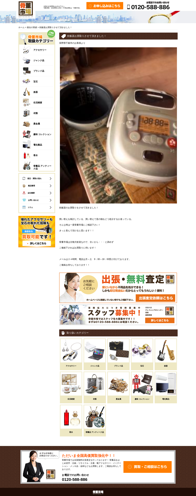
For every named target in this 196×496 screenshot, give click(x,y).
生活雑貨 (37, 102)
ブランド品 (38, 71)
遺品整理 (28, 186)
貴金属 (36, 124)
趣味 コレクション (42, 134)
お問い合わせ (30, 200)
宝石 (35, 81)
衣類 (35, 113)
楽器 (35, 92)
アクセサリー (39, 50)
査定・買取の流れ (32, 179)
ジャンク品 (38, 60)
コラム (27, 208)
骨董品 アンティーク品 (95, 432)
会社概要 (28, 193)
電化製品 (37, 145)
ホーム (21, 27)
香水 (35, 155)
